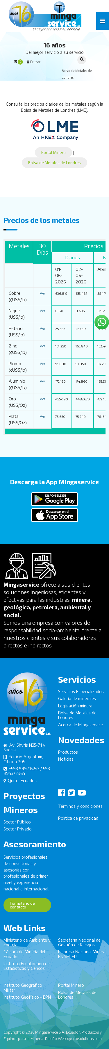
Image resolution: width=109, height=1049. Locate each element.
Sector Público (17, 824)
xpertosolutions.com (84, 1038)
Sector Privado (17, 831)
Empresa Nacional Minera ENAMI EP (82, 957)
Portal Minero (53, 152)
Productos (68, 754)
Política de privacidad (78, 821)
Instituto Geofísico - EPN (27, 999)
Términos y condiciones (80, 809)
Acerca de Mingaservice (80, 727)
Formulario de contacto (22, 907)
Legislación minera (75, 708)
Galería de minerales (77, 701)
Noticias (66, 761)
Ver (42, 293)
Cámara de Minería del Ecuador (24, 957)
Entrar (34, 61)
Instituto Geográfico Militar (22, 990)
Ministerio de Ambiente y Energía (27, 945)
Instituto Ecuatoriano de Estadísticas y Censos (26, 969)
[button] (102, 21)
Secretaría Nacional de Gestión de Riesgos (79, 945)
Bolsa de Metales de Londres (54, 162)
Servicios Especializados (81, 694)
